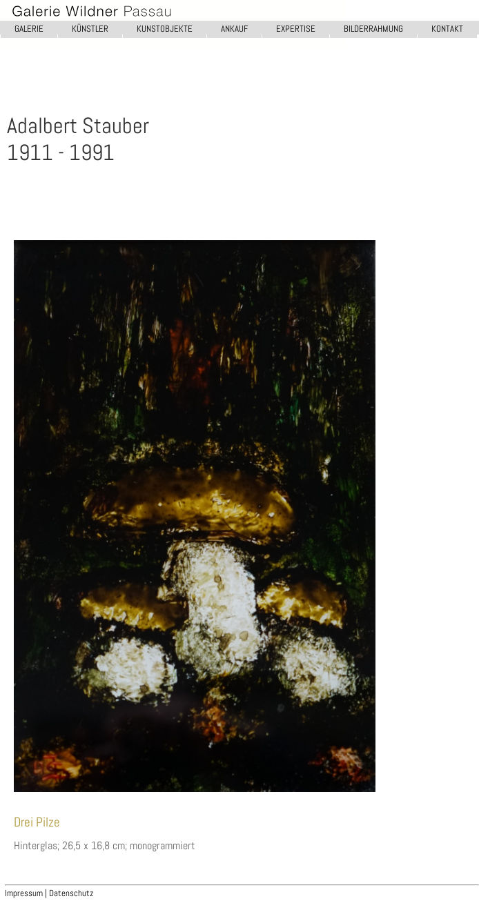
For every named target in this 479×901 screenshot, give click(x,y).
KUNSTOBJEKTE (165, 28)
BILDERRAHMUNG (373, 28)
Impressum (25, 893)
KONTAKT (447, 28)
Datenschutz (71, 893)
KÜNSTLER (90, 28)
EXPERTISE (295, 28)
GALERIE (28, 28)
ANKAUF (234, 28)
